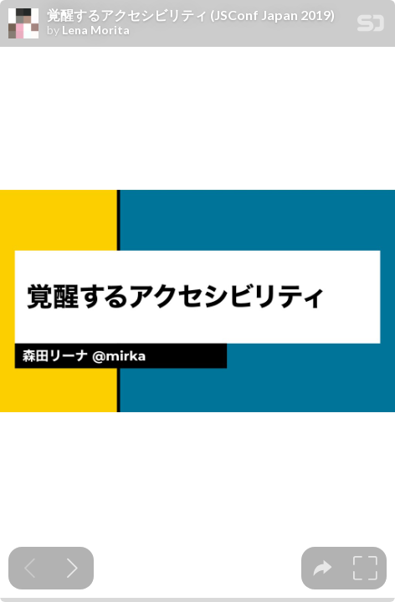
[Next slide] (72, 568)
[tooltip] (322, 568)
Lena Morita (96, 30)
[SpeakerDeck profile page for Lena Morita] (23, 24)
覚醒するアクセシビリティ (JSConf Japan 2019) (191, 15)
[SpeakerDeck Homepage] (370, 26)
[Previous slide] (30, 568)
